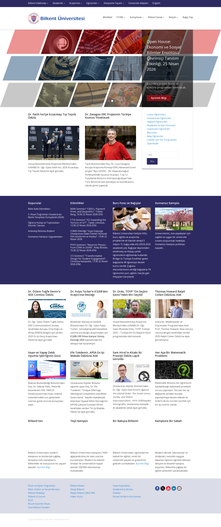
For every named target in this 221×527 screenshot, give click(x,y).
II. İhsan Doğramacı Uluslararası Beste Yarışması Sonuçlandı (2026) (46, 216)
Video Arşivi (76, 496)
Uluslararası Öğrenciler (159, 118)
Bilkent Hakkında (37, 3)
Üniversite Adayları (138, 3)
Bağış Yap (188, 17)
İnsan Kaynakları (121, 485)
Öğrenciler (91, 3)
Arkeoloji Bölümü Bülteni (41, 231)
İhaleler (117, 492)
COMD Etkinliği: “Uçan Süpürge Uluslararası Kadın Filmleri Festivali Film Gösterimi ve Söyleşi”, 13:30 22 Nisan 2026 (88, 235)
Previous (4, 68)
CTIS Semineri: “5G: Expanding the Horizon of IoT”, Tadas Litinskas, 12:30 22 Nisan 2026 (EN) (88, 222)
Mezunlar (152, 132)
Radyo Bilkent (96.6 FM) (82, 492)
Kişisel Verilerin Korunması (127, 496)
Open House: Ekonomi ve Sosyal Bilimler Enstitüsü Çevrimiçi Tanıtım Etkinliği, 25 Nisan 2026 (164, 55)
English (156, 3)
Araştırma (74, 3)
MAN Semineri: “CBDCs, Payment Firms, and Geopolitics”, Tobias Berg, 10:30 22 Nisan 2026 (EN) (87, 211)
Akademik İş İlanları (123, 489)
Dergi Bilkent (77, 489)
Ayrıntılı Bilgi (159, 98)
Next (216, 68)
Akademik (58, 3)
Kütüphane (136, 17)
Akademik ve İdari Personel (161, 125)
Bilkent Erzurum (36, 496)
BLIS (30, 500)
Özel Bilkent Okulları (39, 507)
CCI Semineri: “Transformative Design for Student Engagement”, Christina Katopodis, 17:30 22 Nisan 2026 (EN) (89, 260)
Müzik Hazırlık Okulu (39, 503)
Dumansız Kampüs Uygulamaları (45, 236)
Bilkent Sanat (155, 17)
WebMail (107, 17)
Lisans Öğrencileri (156, 114)
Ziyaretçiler (153, 143)
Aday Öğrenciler (155, 136)
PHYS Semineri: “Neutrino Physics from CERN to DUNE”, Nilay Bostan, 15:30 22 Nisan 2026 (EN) (89, 247)
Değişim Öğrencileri (157, 121)
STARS (119, 17)
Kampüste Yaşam (113, 3)
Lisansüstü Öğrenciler (158, 128)
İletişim (172, 17)
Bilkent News (77, 485)
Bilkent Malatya (36, 492)
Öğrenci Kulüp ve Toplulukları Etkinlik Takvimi (43, 224)
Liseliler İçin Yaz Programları (162, 139)
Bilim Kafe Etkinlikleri (39, 208)
